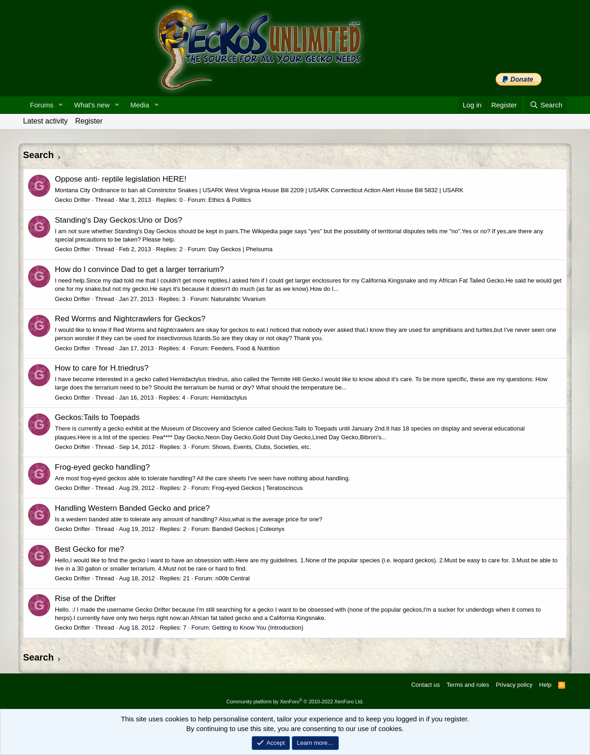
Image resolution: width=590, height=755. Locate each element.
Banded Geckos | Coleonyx (248, 528)
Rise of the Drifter (85, 598)
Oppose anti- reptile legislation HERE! (120, 179)
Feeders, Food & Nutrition (245, 348)
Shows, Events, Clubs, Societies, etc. (261, 446)
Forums (41, 105)
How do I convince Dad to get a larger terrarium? (139, 269)
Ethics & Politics (229, 199)
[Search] (546, 104)
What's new (92, 105)
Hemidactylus (229, 397)
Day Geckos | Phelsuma (240, 249)
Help (545, 684)
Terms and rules (468, 684)
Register (89, 121)
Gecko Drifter (72, 199)
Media (139, 105)
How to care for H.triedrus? (101, 368)
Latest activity (45, 121)
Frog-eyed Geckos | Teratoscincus (257, 487)
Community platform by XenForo (295, 701)
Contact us (425, 684)
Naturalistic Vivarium (238, 298)
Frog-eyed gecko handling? (102, 467)
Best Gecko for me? (89, 549)
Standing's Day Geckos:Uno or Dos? (118, 220)
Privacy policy (514, 684)
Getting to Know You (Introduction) (257, 627)
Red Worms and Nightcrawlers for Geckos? (130, 318)
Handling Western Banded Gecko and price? (132, 508)
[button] (60, 104)
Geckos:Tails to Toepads (97, 417)
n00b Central (232, 578)
